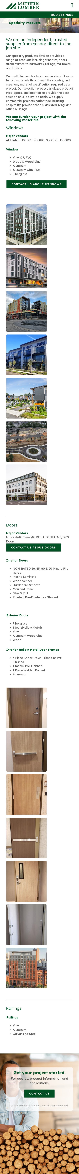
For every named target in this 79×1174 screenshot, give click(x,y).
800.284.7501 (62, 15)
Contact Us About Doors (33, 547)
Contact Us (39, 1093)
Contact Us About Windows (36, 184)
